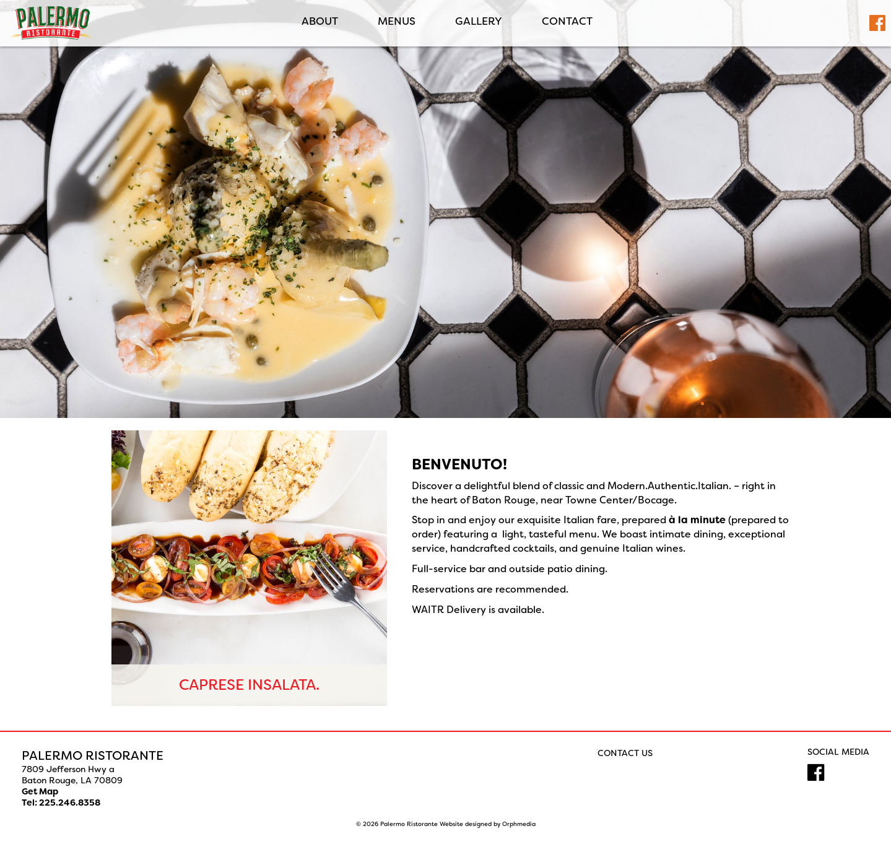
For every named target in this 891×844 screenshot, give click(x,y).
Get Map (40, 791)
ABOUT (318, 21)
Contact (566, 21)
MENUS (395, 21)
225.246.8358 (69, 802)
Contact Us (625, 753)
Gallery (477, 21)
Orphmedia (519, 824)
